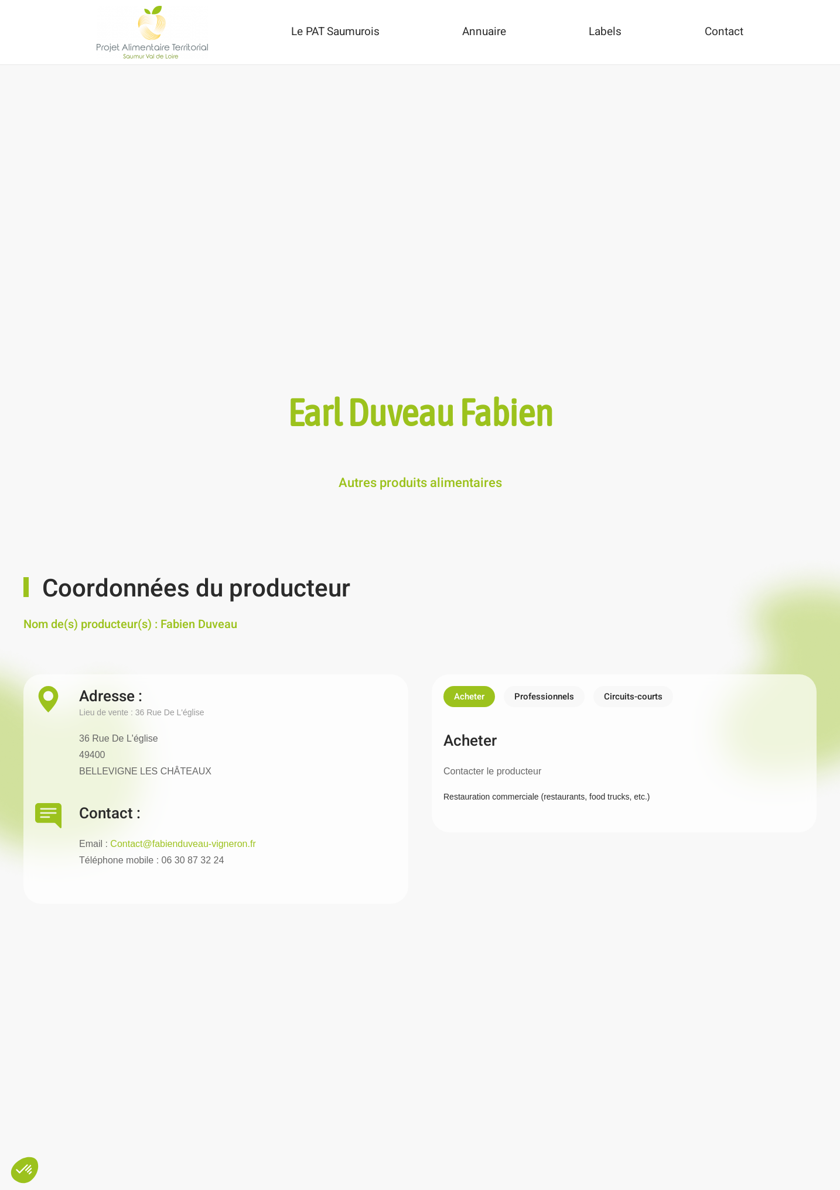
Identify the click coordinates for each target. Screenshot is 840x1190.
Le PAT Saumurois (335, 31)
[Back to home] (152, 32)
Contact (724, 31)
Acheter (469, 696)
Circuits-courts (633, 696)
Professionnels (544, 696)
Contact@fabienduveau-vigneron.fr (182, 844)
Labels (605, 31)
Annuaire (484, 31)
